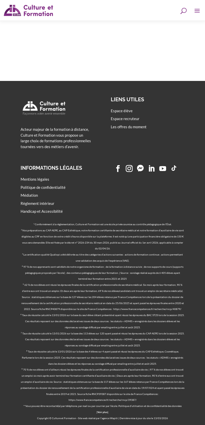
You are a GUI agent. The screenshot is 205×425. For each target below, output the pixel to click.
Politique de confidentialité (43, 187)
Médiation (29, 195)
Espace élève (122, 110)
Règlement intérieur (37, 203)
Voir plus (102, 412)
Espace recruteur (125, 118)
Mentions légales (35, 179)
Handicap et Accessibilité (42, 211)
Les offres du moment (129, 126)
